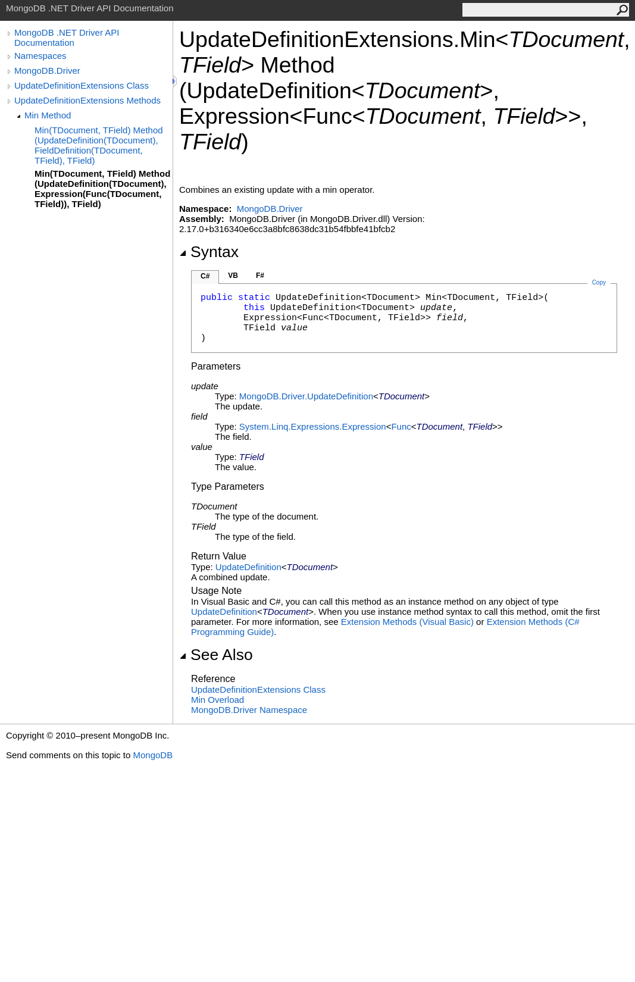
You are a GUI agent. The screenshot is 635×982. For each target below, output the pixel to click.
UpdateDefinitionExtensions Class (81, 85)
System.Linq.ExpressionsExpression (312, 426)
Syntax (209, 252)
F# (260, 275)
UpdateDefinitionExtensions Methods (87, 100)
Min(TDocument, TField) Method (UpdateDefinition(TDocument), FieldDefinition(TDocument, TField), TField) (99, 145)
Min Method (47, 115)
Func (401, 426)
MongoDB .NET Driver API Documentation (66, 37)
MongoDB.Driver (47, 70)
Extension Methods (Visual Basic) (407, 622)
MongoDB (153, 755)
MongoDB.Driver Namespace (249, 710)
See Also (216, 655)
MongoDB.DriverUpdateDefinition (306, 396)
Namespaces (40, 56)
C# (205, 276)
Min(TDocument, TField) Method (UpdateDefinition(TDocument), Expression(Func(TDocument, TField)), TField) (102, 188)
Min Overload (217, 700)
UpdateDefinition (248, 567)
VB (233, 275)
